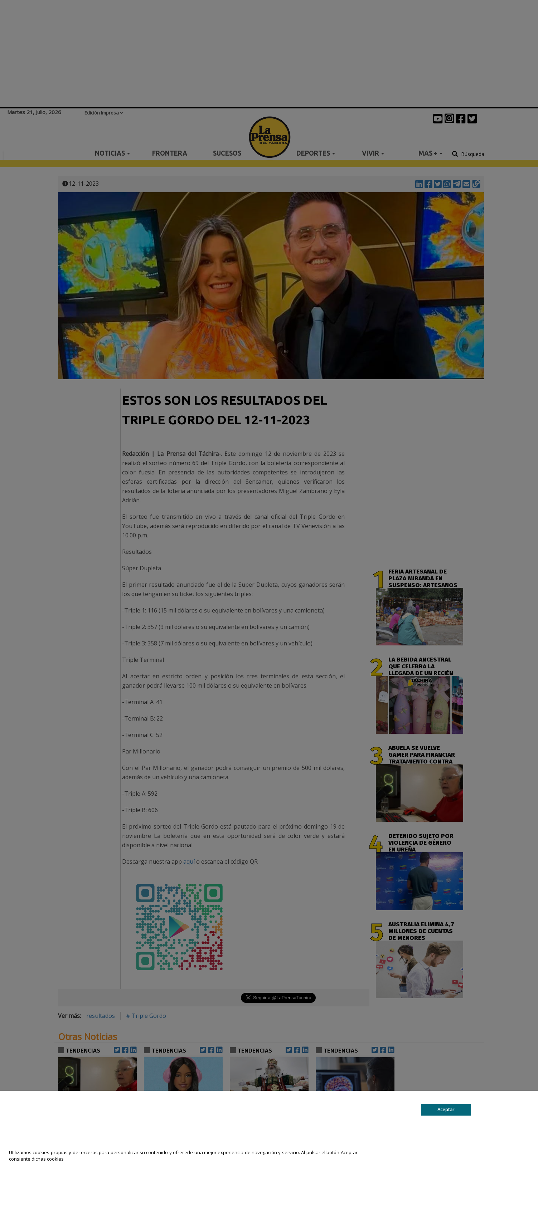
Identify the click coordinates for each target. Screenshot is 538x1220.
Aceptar (445, 1109)
